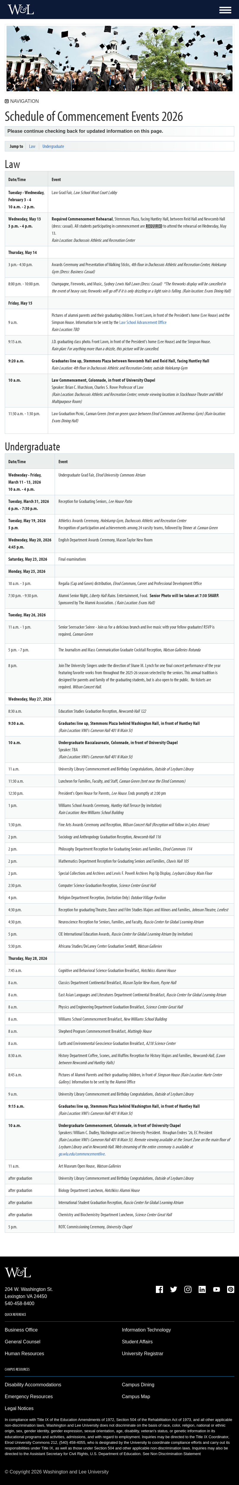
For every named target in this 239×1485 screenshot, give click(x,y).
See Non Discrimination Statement (172, 1454)
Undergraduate (53, 146)
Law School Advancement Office (143, 322)
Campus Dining (138, 1384)
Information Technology (146, 1329)
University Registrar (143, 1353)
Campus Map (136, 1396)
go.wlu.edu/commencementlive (81, 1154)
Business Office (21, 1329)
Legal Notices (19, 1408)
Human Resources (24, 1353)
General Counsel (22, 1341)
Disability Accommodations (33, 1384)
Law (32, 146)
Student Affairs (137, 1341)
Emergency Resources (29, 1396)
